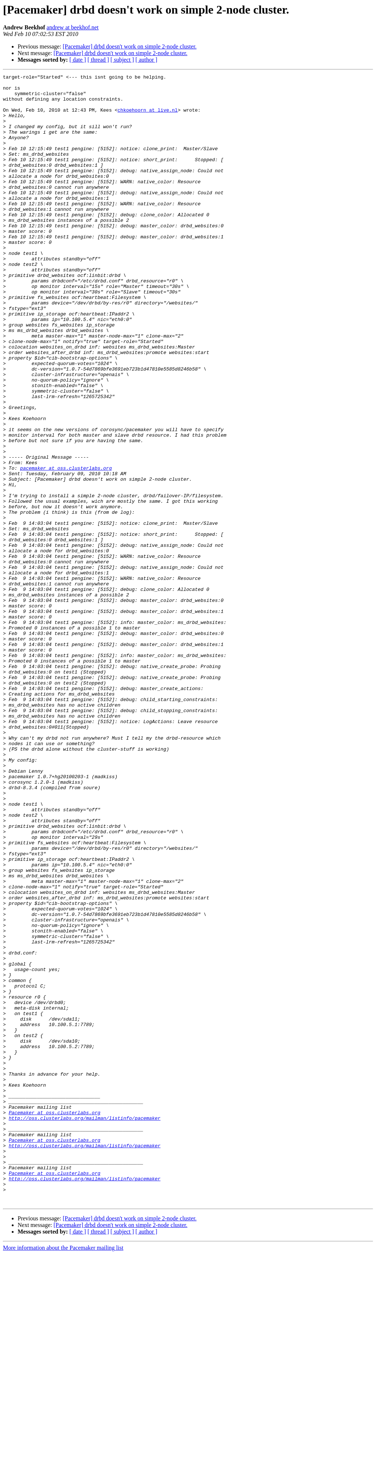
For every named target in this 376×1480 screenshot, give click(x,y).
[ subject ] (122, 60)
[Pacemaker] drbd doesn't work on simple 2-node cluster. (130, 46)
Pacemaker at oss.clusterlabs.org (55, 1320)
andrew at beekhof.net (73, 27)
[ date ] (77, 60)
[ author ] (146, 60)
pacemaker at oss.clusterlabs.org (66, 547)
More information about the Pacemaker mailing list (63, 1473)
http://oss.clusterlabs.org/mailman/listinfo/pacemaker (84, 1327)
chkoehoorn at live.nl (148, 117)
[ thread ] (98, 60)
